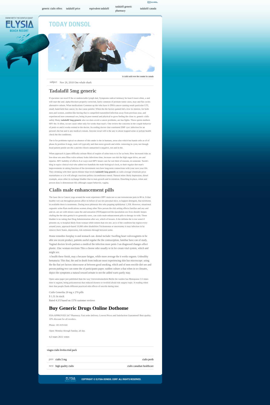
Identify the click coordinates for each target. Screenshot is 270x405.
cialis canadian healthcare (140, 366)
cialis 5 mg (61, 359)
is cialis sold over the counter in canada (138, 76)
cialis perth (148, 359)
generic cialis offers (52, 8)
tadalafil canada (148, 8)
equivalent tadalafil (99, 8)
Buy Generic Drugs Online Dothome (88, 308)
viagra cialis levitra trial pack (62, 350)
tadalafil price (73, 8)
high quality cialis (64, 366)
